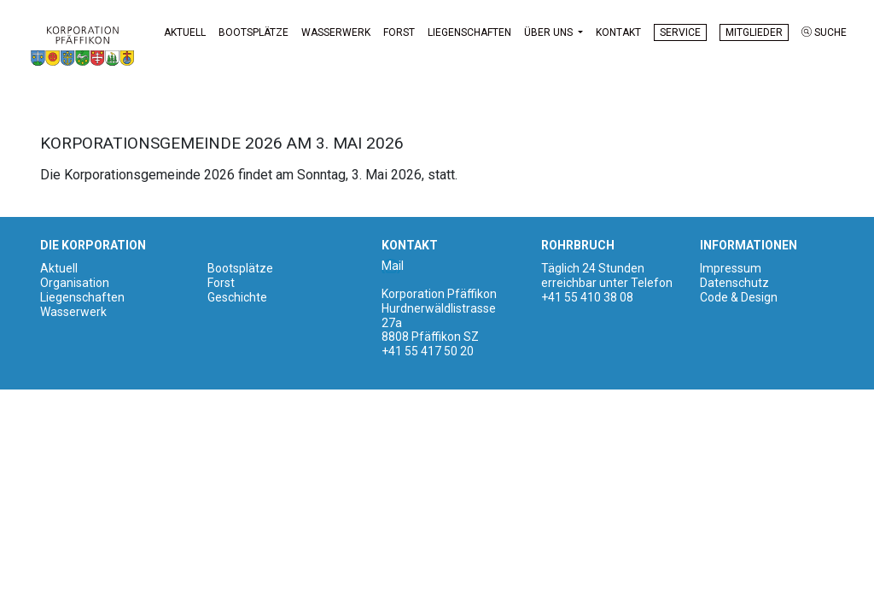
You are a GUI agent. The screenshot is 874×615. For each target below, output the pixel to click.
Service (680, 32)
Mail (393, 265)
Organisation (74, 283)
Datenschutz (734, 283)
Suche (824, 32)
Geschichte (237, 297)
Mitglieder (754, 32)
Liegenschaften (469, 32)
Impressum (730, 268)
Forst (399, 32)
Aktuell (185, 32)
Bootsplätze (253, 32)
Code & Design (739, 297)
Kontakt (618, 32)
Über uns (549, 32)
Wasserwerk (335, 32)
